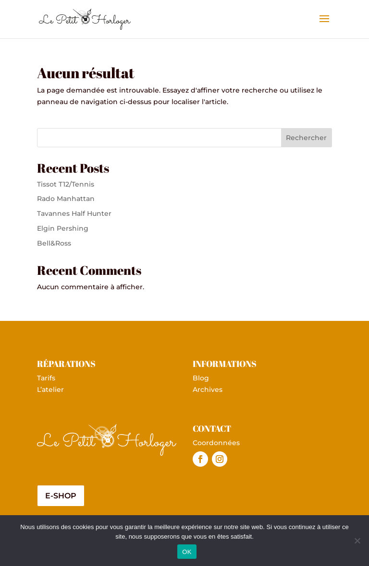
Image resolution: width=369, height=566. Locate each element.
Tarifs (46, 378)
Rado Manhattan (66, 198)
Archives (207, 389)
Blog (201, 378)
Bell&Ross (54, 243)
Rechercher (306, 137)
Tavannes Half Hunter (74, 213)
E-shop (60, 495)
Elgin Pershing (62, 228)
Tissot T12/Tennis (65, 184)
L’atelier (50, 389)
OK (186, 551)
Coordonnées (216, 442)
